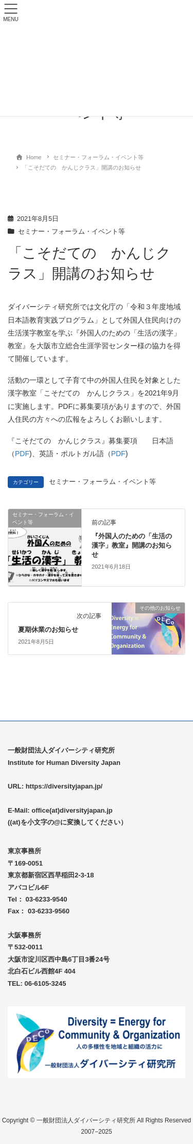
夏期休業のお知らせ (48, 629)
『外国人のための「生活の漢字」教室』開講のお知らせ (132, 545)
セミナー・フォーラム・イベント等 (71, 231)
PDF (22, 453)
